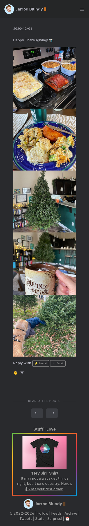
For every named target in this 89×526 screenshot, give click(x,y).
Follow (42, 513)
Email (57, 363)
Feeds (56, 513)
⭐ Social (40, 363)
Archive (71, 513)
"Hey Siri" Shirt (45, 473)
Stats (39, 519)
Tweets (25, 519)
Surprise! (54, 519)
